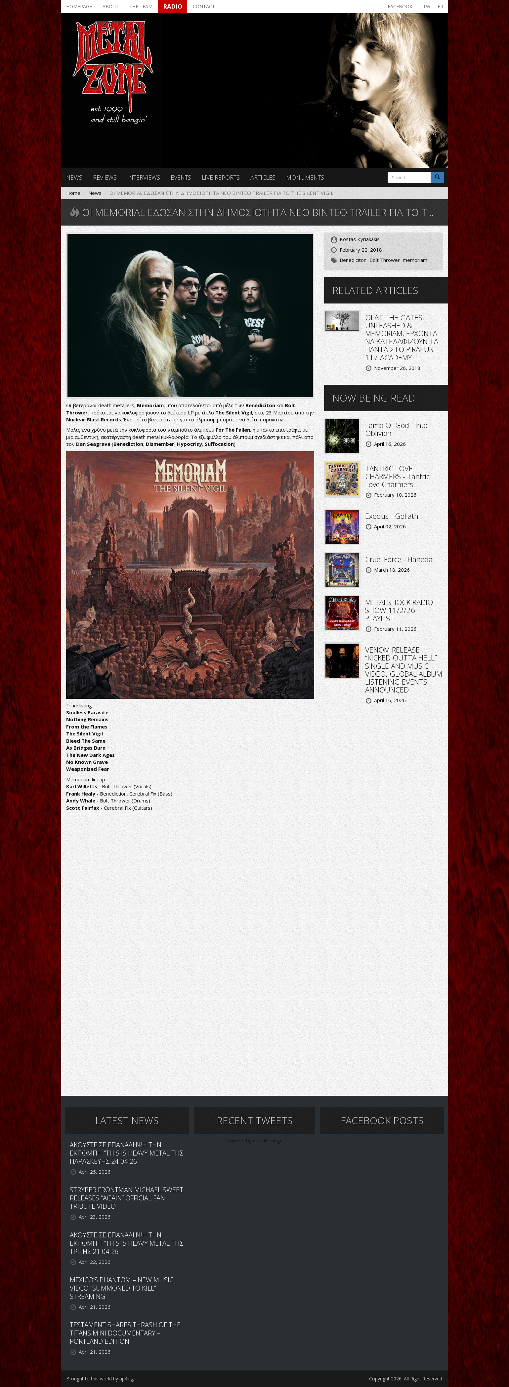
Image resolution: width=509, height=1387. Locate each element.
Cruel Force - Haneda (399, 559)
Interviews (143, 177)
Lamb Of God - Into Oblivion (396, 429)
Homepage (79, 6)
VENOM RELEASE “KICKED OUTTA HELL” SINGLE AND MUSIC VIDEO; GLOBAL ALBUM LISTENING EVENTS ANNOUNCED (403, 669)
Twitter (433, 6)
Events (181, 177)
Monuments (305, 177)
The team (140, 6)
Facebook (400, 6)
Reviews (105, 177)
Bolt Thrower (384, 260)
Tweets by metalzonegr (254, 1140)
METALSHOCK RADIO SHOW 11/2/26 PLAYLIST (399, 610)
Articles (263, 177)
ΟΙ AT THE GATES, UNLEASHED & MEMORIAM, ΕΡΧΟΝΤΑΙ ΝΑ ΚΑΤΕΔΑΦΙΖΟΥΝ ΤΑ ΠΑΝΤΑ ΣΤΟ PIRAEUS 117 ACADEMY (402, 337)
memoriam (415, 260)
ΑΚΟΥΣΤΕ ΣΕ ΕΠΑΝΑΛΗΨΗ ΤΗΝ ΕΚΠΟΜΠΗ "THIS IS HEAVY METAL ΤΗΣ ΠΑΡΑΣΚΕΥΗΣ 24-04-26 (126, 1153)
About (111, 6)
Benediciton (353, 260)
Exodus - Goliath (391, 516)
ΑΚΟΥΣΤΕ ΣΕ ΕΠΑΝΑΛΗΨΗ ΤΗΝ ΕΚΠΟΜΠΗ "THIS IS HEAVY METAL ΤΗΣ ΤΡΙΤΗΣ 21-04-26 (126, 1243)
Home (73, 193)
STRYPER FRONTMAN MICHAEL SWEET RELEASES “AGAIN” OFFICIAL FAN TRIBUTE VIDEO (126, 1198)
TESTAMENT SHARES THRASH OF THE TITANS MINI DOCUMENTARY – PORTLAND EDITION (125, 1333)
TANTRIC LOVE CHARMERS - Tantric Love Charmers (397, 476)
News (74, 177)
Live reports (221, 177)
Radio (172, 6)
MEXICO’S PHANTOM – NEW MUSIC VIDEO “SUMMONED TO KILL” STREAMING (121, 1288)
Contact (204, 6)
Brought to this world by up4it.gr (100, 1378)
